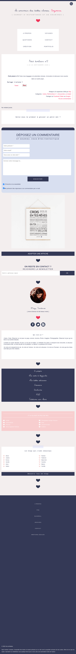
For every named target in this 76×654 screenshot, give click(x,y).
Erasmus (38, 385)
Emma (7, 460)
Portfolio (48, 46)
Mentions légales (38, 534)
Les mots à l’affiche (38, 376)
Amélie (7, 420)
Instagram (43, 324)
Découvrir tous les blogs (38, 474)
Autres (44, 94)
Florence (8, 424)
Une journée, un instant (64, 94)
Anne (42, 422)
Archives (38, 390)
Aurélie (7, 462)
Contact (49, 40)
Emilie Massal (9, 422)
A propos (27, 33)
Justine (7, 457)
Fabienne (43, 457)
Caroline (43, 462)
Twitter (62, 96)
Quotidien (27, 40)
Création (27, 46)
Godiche (43, 426)
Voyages (49, 33)
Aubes (7, 466)
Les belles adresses (38, 380)
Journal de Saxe (45, 424)
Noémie (43, 455)
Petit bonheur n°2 (38, 61)
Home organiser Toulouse (12, 426)
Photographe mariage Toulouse (49, 420)
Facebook (56, 96)
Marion (43, 464)
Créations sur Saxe (38, 399)
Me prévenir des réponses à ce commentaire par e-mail (22, 188)
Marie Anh (44, 460)
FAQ (38, 395)
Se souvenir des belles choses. (38, 10)
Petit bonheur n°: (52, 94)
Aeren (7, 455)
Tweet (16, 85)
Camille (43, 466)
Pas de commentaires (65, 98)
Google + (68, 96)
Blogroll (38, 516)
